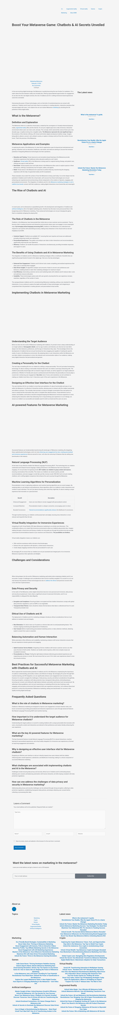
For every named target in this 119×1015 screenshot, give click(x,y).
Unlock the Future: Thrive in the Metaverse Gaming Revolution (36, 956)
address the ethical (51, 580)
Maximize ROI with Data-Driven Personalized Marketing (36, 954)
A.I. (62, 9)
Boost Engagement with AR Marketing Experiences (35, 950)
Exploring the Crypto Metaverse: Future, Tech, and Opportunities (83, 942)
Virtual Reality (66, 964)
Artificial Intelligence (21, 987)
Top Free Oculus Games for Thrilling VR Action (83, 975)
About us (16, 904)
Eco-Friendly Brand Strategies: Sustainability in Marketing (35, 942)
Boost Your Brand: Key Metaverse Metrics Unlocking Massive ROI (83, 936)
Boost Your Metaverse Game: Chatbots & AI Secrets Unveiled (35, 995)
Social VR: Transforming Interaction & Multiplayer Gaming (83, 968)
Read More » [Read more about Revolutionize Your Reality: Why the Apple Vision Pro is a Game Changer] (92, 146)
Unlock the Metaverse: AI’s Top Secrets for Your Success (35, 993)
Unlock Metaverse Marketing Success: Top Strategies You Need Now (83, 926)
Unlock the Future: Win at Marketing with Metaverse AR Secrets (83, 1011)
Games (93, 9)
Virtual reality (84, 9)
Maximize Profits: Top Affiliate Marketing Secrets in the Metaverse (35, 948)
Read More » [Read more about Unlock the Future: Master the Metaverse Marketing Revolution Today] (92, 174)
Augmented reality (71, 9)
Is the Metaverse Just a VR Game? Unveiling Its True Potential (36, 973)
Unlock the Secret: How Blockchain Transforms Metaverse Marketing (83, 958)
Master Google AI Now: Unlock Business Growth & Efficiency (35, 991)
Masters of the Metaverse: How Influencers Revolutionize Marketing (35, 952)
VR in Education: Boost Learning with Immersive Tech (83, 973)
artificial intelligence (17, 209)
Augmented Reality (68, 985)
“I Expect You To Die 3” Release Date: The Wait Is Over (83, 981)
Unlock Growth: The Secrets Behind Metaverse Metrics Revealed (83, 932)
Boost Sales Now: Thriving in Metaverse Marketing (35, 944)
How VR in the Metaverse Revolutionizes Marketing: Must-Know (83, 972)
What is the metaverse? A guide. (92, 115)
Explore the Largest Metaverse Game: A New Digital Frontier (35, 979)
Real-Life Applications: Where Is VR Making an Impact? (83, 979)
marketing (55, 107)
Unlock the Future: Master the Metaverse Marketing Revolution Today (83, 924)
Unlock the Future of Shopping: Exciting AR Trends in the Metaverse (83, 1001)
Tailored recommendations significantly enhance (42, 510)
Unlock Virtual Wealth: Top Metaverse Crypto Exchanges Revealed (83, 950)
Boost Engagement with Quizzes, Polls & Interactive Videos (36, 946)
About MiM (73, 13)
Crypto (100, 9)
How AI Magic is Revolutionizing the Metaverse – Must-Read (35, 1009)
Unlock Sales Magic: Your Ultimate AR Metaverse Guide (83, 989)
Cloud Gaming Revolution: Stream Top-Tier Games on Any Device (36, 968)
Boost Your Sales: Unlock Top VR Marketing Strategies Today (83, 977)
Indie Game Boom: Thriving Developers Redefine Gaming (35, 964)
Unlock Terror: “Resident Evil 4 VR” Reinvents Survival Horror (83, 969)
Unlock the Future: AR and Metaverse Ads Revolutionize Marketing (83, 995)
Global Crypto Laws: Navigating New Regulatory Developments (83, 956)
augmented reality (21, 127)
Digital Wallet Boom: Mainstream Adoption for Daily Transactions (83, 960)
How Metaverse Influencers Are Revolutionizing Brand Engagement (83, 934)
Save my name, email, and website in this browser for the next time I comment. (38, 841)
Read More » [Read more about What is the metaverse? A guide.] (92, 119)
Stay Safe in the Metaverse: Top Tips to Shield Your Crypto (83, 944)
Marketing (64, 13)
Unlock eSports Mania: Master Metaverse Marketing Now (35, 966)
